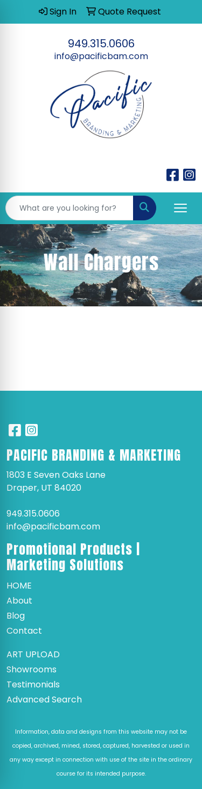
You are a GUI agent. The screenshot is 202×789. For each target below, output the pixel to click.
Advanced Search (44, 699)
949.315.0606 (101, 43)
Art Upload (33, 654)
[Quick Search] (69, 208)
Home (19, 585)
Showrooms (31, 669)
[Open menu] (180, 208)
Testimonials (33, 684)
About (19, 600)
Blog (15, 615)
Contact (24, 631)
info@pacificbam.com (101, 56)
